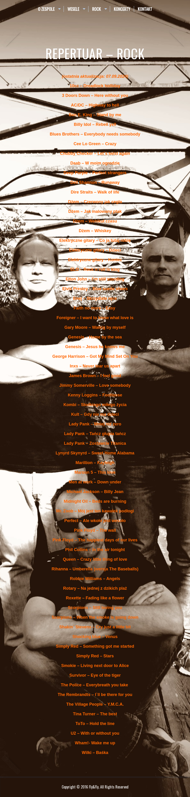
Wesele (73, 9)
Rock (96, 9)
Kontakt (145, 9)
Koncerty (122, 9)
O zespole (46, 9)
